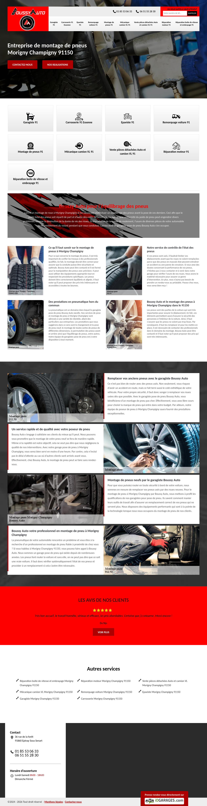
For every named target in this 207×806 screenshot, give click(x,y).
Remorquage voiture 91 (93, 23)
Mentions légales (53, 801)
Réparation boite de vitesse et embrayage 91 (187, 23)
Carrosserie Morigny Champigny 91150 (101, 698)
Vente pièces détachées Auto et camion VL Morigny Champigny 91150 (164, 683)
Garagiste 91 (54, 23)
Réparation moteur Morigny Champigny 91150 (105, 681)
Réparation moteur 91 (166, 23)
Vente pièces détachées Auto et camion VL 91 (146, 23)
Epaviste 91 (80, 23)
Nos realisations (57, 64)
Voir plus (103, 632)
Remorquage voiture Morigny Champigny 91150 (106, 692)
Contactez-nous (22, 64)
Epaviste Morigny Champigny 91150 (161, 692)
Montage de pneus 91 (109, 23)
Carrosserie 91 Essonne (67, 23)
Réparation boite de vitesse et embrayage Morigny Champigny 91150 (46, 683)
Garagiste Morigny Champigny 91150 (39, 698)
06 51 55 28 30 (145, 11)
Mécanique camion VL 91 (124, 23)
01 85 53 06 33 (122, 11)
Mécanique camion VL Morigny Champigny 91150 (46, 692)
